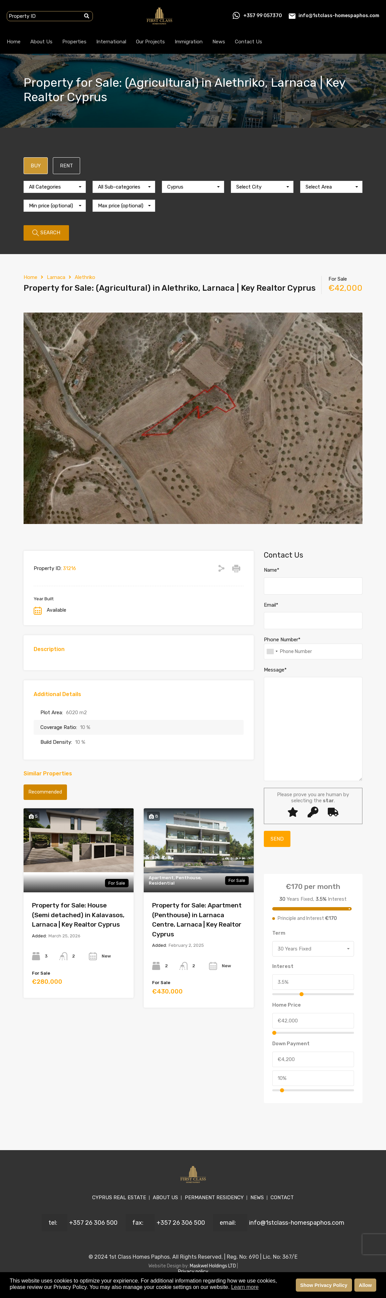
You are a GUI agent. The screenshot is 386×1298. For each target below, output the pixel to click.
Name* (271, 570)
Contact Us (248, 42)
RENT (66, 166)
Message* (275, 670)
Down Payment (291, 1044)
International (111, 42)
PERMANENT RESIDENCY (214, 1197)
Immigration (189, 42)
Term (278, 933)
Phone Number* (282, 640)
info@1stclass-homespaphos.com (339, 15)
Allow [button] (365, 1285)
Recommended (45, 792)
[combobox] (55, 187)
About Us (41, 42)
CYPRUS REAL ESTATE (119, 1197)
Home (14, 42)
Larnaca (56, 277)
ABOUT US (165, 1197)
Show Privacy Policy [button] (323, 1285)
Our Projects (150, 42)
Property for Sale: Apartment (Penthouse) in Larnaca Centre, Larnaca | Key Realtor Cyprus (197, 919)
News (218, 42)
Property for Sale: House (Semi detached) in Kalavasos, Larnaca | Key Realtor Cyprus (78, 914)
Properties (74, 42)
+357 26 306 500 (93, 1222)
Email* (271, 605)
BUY (36, 166)
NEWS (257, 1197)
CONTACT (282, 1197)
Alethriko (85, 277)
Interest (282, 966)
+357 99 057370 (262, 15)
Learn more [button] (245, 1287)
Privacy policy (193, 1271)
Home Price (286, 1005)
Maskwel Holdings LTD (213, 1266)
